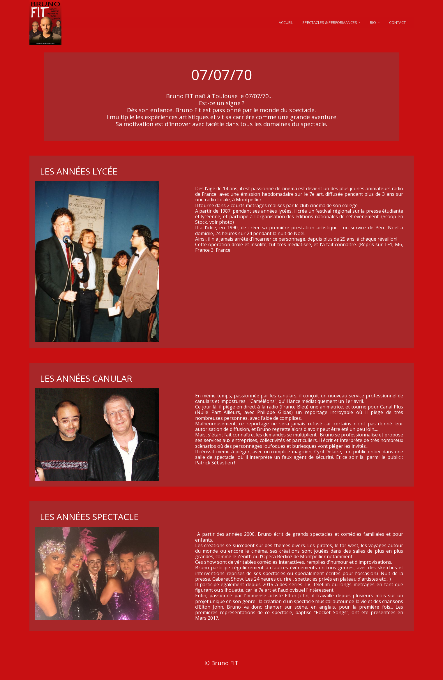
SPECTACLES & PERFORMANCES (330, 22)
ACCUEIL (286, 22)
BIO (373, 22)
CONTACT (397, 22)
